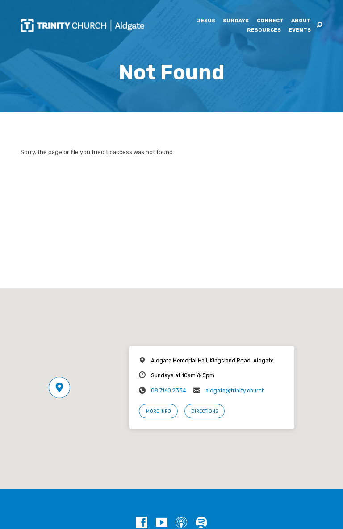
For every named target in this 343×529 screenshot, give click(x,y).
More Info (158, 411)
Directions (204, 411)
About (301, 21)
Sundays (236, 21)
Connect (270, 21)
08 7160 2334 (168, 390)
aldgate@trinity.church (235, 390)
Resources (264, 30)
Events (300, 30)
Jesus (206, 21)
